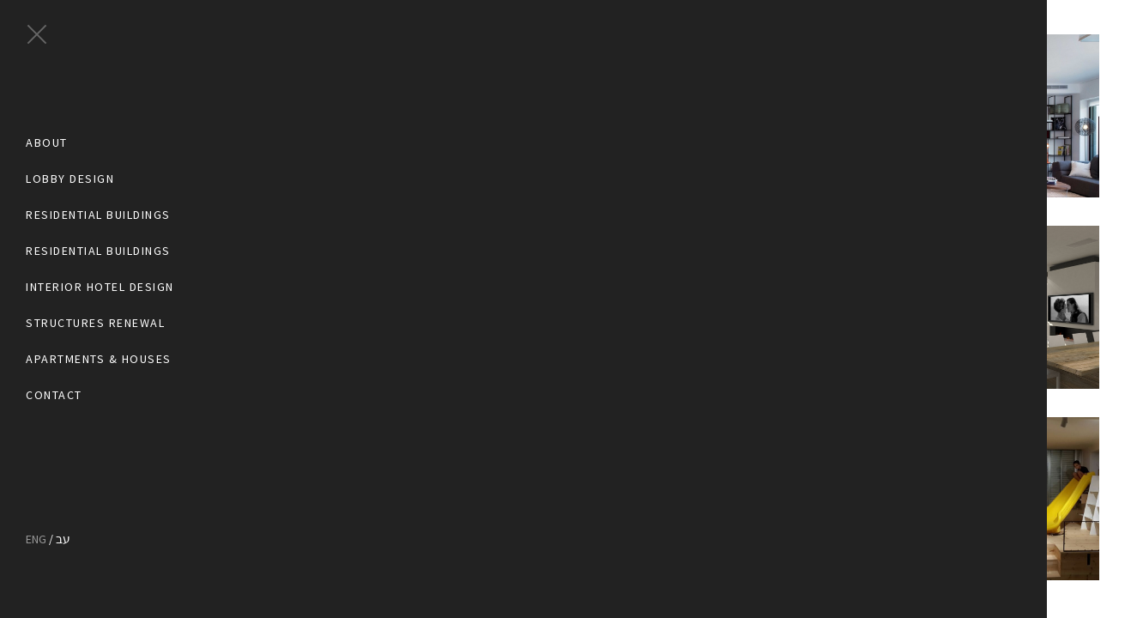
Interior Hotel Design (100, 287)
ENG (36, 539)
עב (63, 539)
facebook (32, 467)
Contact (54, 395)
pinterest (63, 467)
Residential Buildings (98, 215)
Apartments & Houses (99, 359)
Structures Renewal (95, 323)
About (47, 142)
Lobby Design (70, 179)
